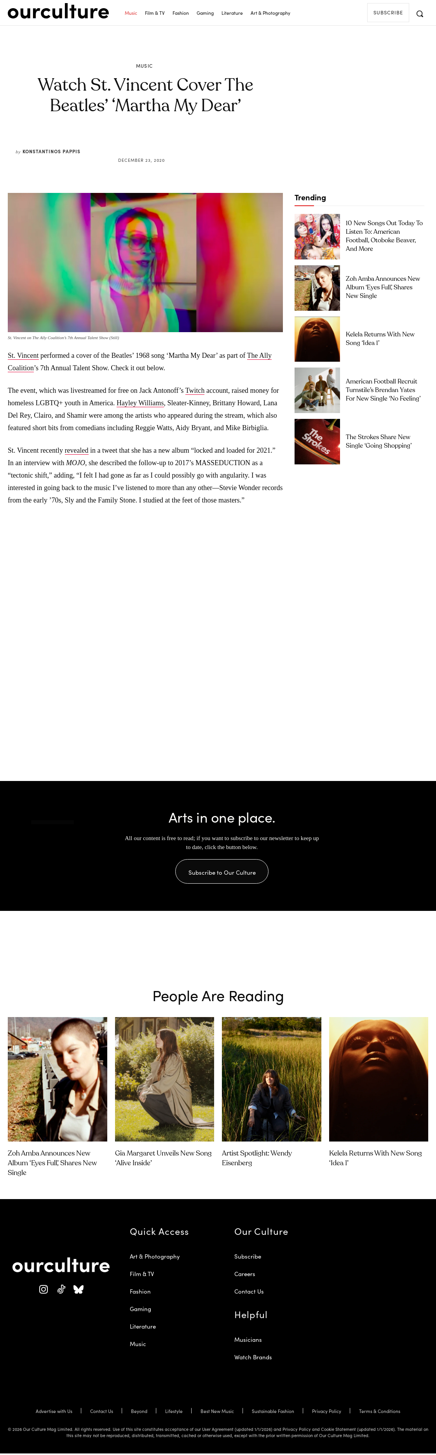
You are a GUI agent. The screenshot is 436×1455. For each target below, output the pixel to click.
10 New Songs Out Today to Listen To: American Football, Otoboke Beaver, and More (380, 236)
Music (144, 65)
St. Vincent (23, 355)
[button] (419, 13)
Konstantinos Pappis (51, 151)
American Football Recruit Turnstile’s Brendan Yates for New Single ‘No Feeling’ (380, 390)
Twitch (195, 390)
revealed (77, 450)
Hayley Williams (140, 403)
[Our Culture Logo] (58, 11)
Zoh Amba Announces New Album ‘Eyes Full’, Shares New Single (380, 287)
